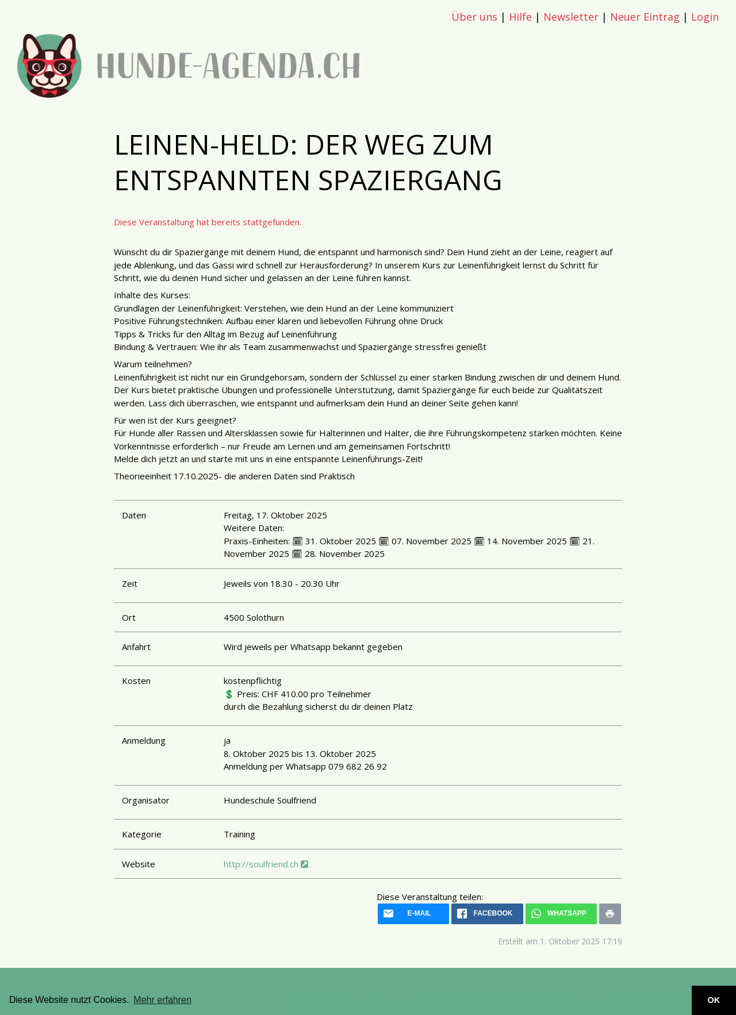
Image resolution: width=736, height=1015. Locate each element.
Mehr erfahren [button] (162, 1000)
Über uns (474, 17)
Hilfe (520, 17)
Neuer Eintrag (645, 17)
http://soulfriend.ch (266, 864)
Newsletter (571, 17)
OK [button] (714, 1000)
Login (705, 17)
